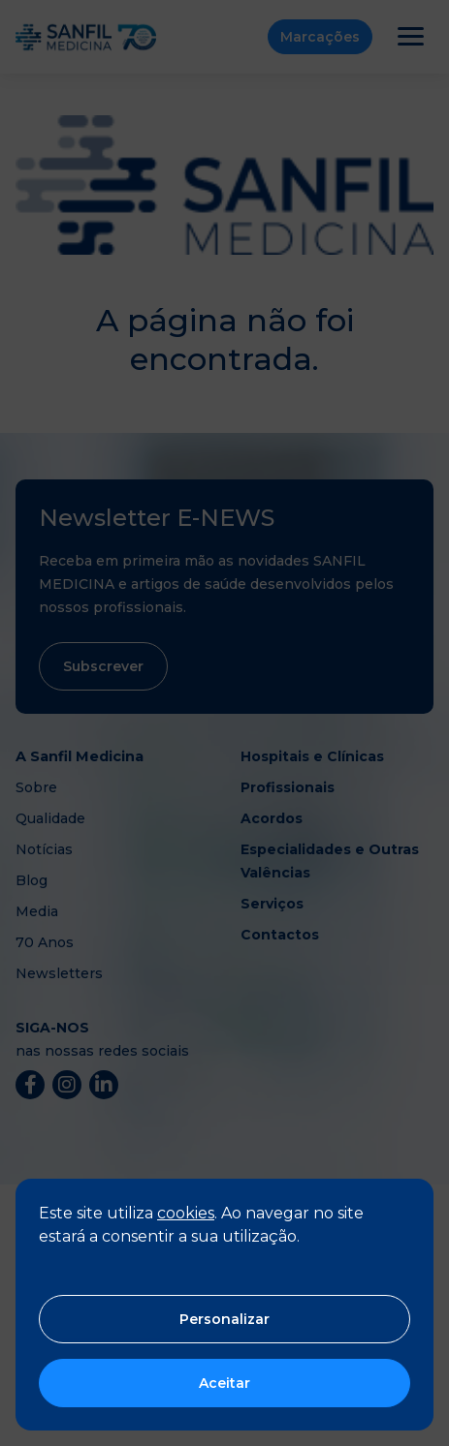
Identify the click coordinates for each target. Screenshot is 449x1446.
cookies (185, 1213)
